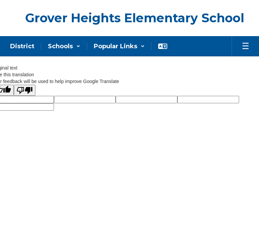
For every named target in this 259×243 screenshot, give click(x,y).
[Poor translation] (24, 90)
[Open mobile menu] (245, 46)
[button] (64, 46)
